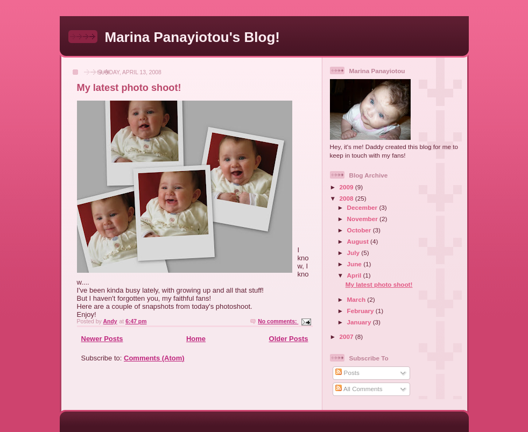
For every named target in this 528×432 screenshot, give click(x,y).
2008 (347, 198)
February (361, 310)
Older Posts (288, 339)
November (363, 218)
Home (196, 339)
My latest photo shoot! (129, 87)
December (363, 207)
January (360, 321)
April (355, 275)
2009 (347, 186)
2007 (347, 336)
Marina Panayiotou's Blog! (192, 37)
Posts (347, 372)
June (355, 263)
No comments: (278, 321)
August (359, 241)
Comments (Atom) (154, 358)
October (360, 229)
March (357, 299)
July (354, 252)
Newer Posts (102, 339)
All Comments (358, 388)
